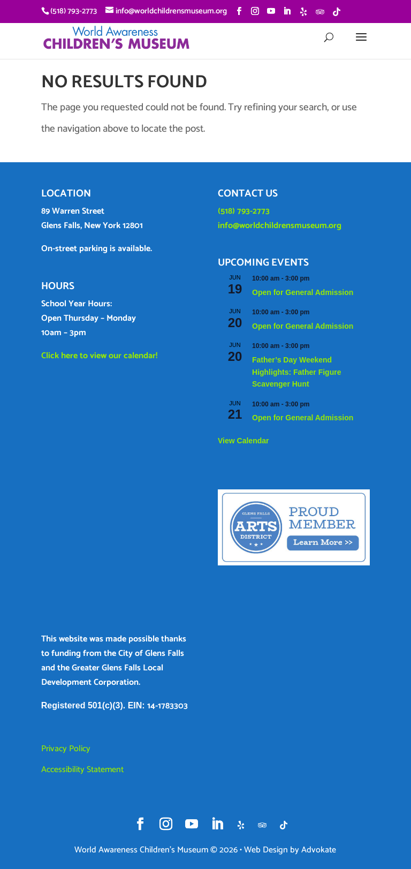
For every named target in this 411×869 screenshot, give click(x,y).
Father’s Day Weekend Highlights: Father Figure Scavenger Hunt (296, 372)
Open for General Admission (302, 292)
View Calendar (243, 440)
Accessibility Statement (82, 769)
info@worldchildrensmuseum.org (279, 225)
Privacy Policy (65, 749)
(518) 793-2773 (244, 211)
